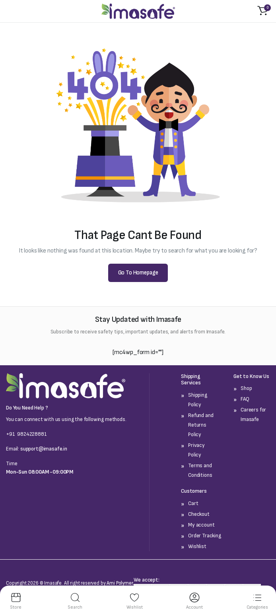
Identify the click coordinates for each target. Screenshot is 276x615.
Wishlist (197, 546)
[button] (262, 11)
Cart (193, 503)
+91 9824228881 (26, 434)
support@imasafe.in (43, 448)
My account (201, 524)
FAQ (245, 399)
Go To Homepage (138, 272)
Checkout (199, 514)
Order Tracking (204, 535)
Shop (246, 388)
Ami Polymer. (120, 583)
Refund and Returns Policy (200, 425)
